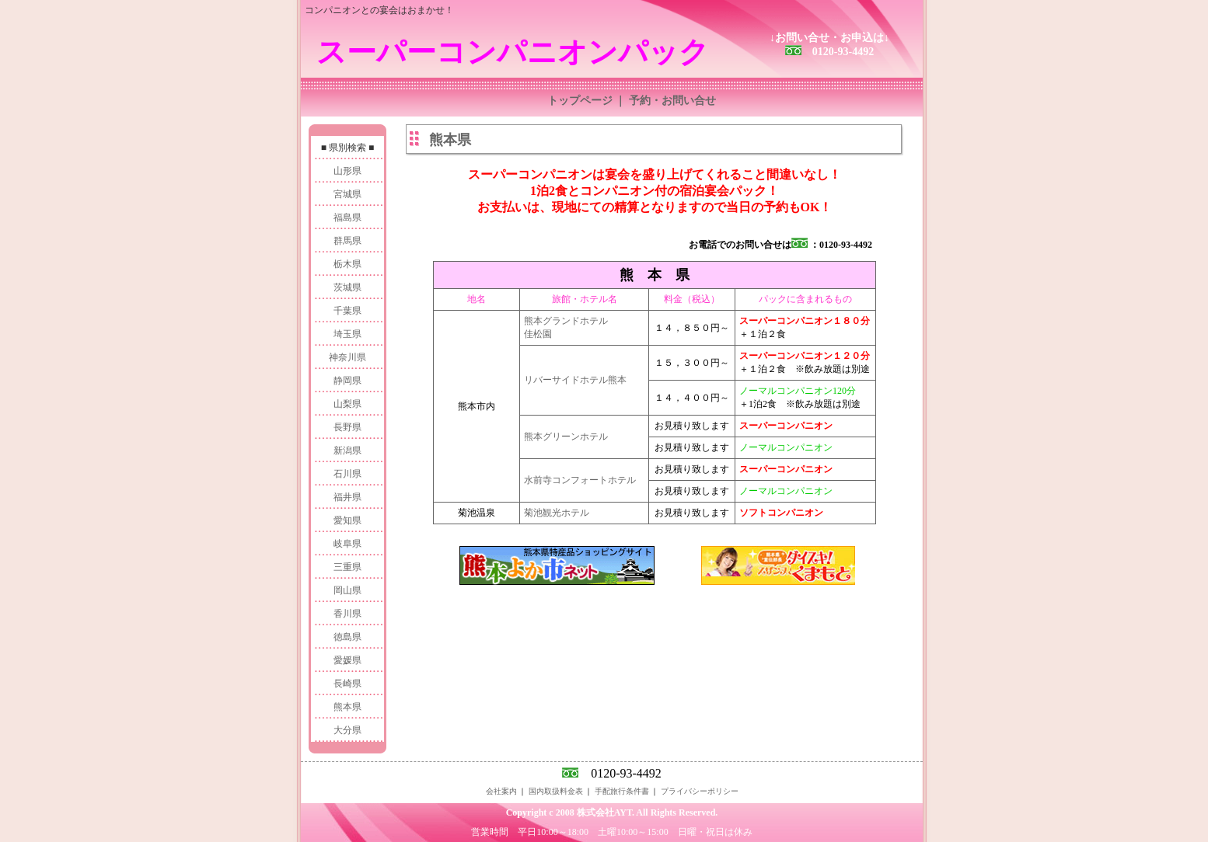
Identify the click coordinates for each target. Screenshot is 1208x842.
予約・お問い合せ (672, 100)
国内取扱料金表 (556, 791)
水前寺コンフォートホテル (580, 480)
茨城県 (347, 287)
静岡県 (347, 380)
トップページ (580, 100)
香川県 (347, 613)
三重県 (347, 567)
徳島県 (347, 637)
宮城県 (347, 194)
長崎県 (347, 683)
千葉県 (347, 310)
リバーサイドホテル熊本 (575, 379)
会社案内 (501, 791)
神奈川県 (347, 357)
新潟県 (347, 450)
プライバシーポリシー (699, 791)
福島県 (347, 217)
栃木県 (347, 264)
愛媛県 (347, 660)
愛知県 (347, 520)
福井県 (347, 497)
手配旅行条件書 (622, 791)
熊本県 (347, 706)
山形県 (347, 170)
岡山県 (347, 590)
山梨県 (347, 403)
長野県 (347, 427)
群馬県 (347, 240)
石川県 (347, 473)
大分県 (347, 730)
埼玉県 (347, 334)
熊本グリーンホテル (566, 436)
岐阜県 (347, 543)
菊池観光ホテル (556, 512)
